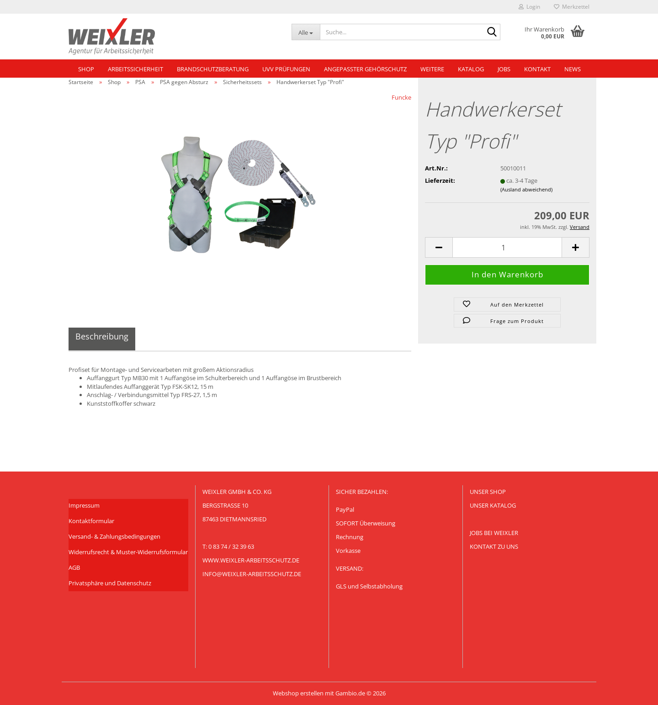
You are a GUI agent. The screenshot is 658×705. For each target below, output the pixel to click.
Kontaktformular (91, 521)
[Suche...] (306, 32)
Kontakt (537, 69)
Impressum (84, 505)
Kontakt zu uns (494, 546)
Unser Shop (488, 492)
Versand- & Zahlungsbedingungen (114, 536)
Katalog (471, 69)
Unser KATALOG (493, 505)
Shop (86, 69)
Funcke (401, 97)
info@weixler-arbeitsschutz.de (251, 574)
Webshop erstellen (298, 693)
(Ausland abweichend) (526, 189)
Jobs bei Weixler (494, 533)
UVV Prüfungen (286, 69)
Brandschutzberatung (213, 69)
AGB (74, 567)
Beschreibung (101, 336)
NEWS (572, 69)
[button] (438, 247)
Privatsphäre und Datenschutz (110, 583)
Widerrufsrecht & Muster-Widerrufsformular (128, 552)
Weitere (432, 69)
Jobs (504, 69)
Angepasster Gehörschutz (365, 69)
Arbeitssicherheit (135, 69)
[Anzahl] (507, 247)
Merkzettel (571, 7)
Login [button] (529, 7)
